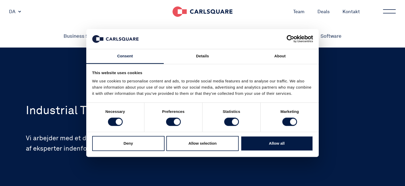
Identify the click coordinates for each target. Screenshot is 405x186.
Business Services (84, 36)
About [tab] (280, 56)
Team (299, 11)
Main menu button (389, 12)
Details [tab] (202, 56)
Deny (128, 143)
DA (12, 11)
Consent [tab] (125, 56)
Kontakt (351, 11)
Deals (323, 11)
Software (331, 36)
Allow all (277, 143)
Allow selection (202, 143)
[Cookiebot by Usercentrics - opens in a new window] (290, 39)
